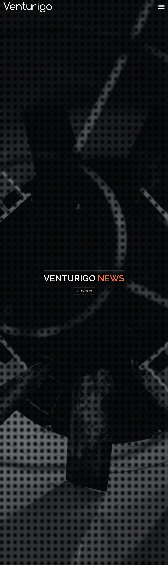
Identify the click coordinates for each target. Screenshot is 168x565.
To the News (84, 291)
